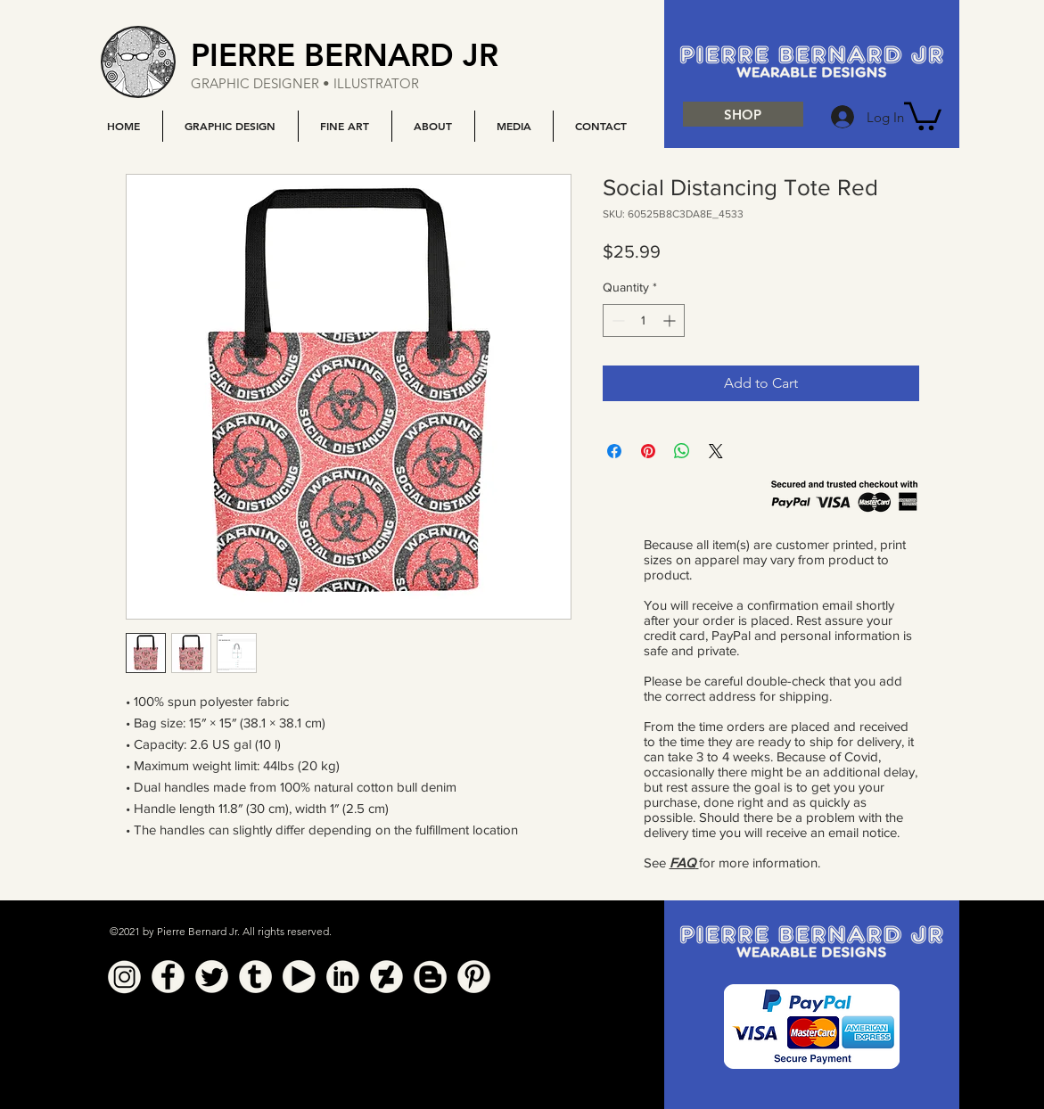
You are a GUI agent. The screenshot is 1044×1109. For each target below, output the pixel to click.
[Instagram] (124, 976)
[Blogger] (430, 976)
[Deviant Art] (386, 976)
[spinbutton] (644, 320)
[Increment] (671, 320)
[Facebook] (168, 976)
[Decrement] (616, 320)
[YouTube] (299, 976)
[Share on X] (716, 451)
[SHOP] (743, 114)
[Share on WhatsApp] (682, 451)
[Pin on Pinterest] (648, 451)
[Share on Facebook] (614, 451)
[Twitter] (211, 976)
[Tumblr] (255, 976)
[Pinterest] (473, 976)
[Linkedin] (342, 976)
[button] (230, 126)
